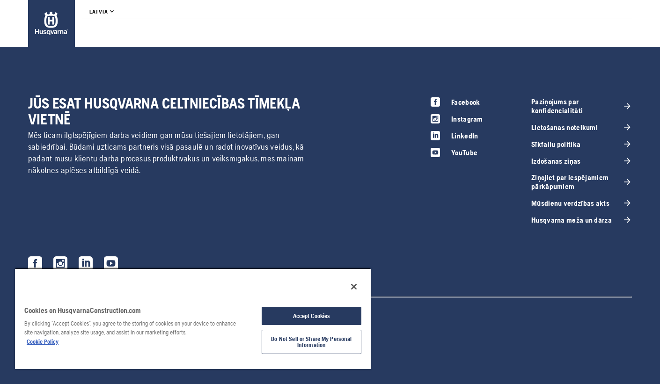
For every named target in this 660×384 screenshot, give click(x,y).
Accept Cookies (311, 315)
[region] (193, 318)
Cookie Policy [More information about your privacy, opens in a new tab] (43, 341)
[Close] (354, 286)
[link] (51, 23)
